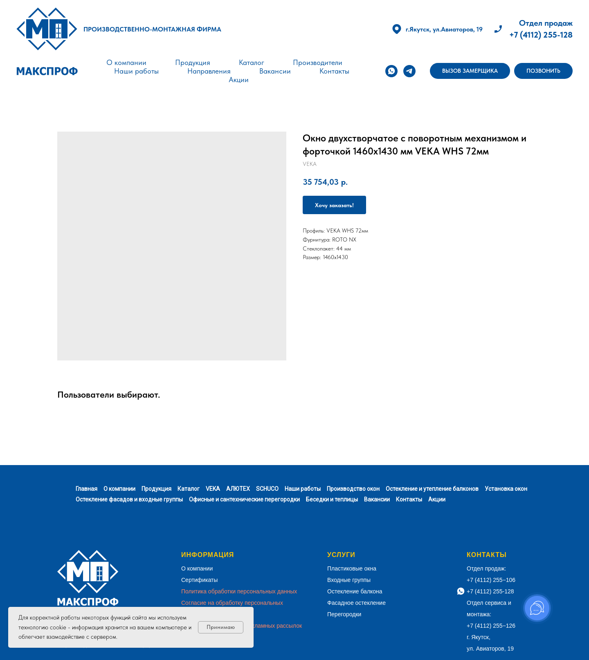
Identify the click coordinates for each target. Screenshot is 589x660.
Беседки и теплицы (332, 499)
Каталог (251, 62)
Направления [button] (209, 71)
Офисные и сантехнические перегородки (244, 499)
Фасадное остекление (356, 603)
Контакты (334, 71)
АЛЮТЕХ (238, 488)
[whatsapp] (391, 71)
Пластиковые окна (351, 568)
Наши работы (136, 71)
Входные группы (349, 580)
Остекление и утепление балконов (432, 488)
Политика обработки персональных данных (239, 591)
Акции (239, 79)
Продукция (192, 62)
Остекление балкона (354, 591)
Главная (86, 488)
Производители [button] (317, 62)
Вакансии (275, 71)
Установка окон (506, 488)
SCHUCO (267, 488)
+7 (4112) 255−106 (491, 580)
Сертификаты (199, 580)
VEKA (213, 488)
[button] (470, 71)
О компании (126, 62)
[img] (47, 29)
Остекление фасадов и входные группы (129, 499)
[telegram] (409, 71)
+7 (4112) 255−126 (491, 625)
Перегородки (344, 614)
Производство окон (353, 488)
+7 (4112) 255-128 (541, 35)
